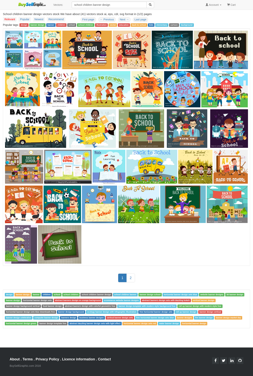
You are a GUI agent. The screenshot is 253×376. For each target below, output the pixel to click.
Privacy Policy (47, 359)
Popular (24, 19)
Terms (28, 359)
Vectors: (58, 4)
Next (124, 19)
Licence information (78, 359)
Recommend (56, 19)
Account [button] (213, 4)
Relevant (9, 19)
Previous (107, 19)
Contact (104, 359)
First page (88, 19)
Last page (141, 19)
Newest (39, 19)
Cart (231, 4)
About (15, 359)
